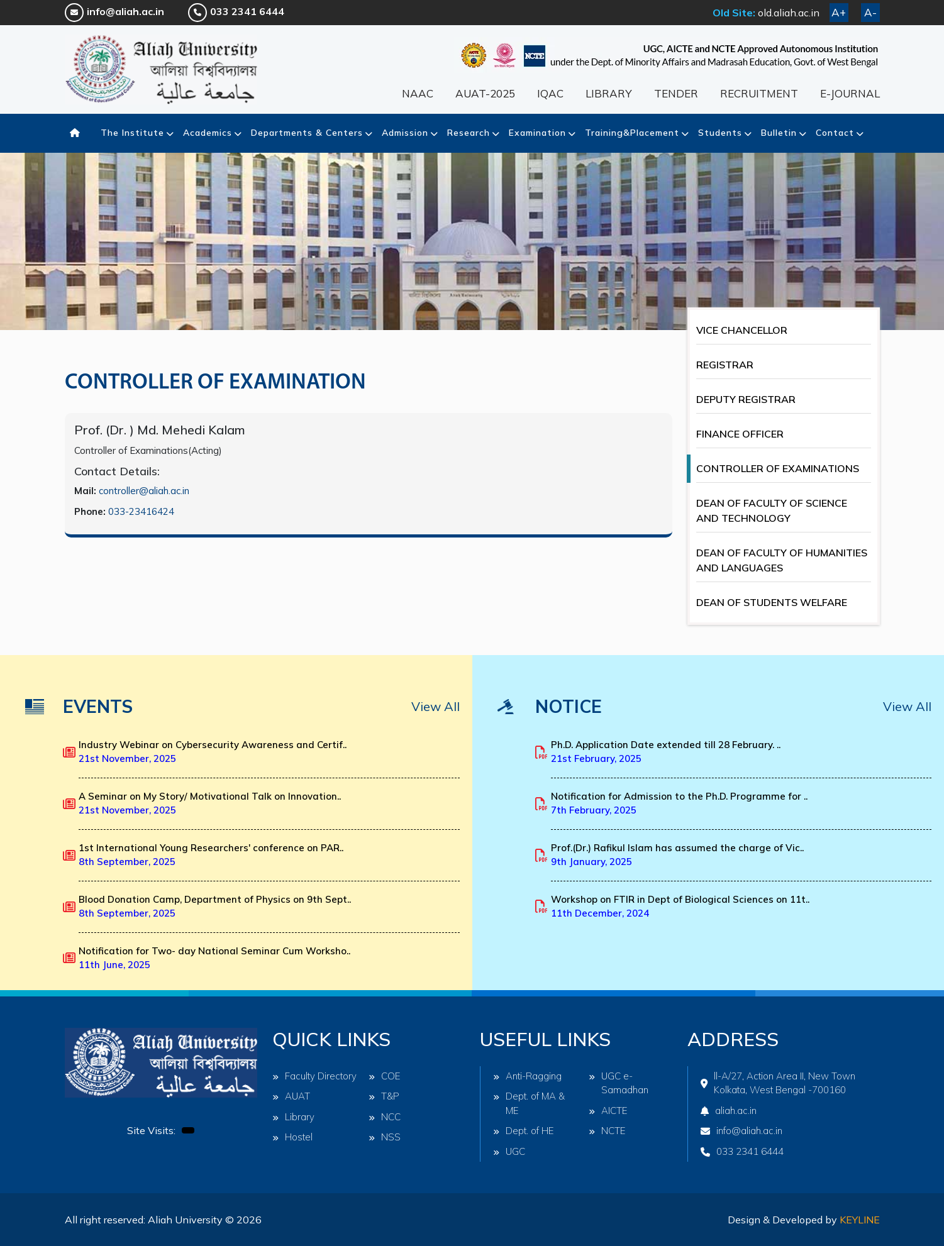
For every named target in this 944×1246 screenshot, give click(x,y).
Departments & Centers (307, 132)
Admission (405, 132)
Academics (207, 132)
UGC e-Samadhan (618, 1083)
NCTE (607, 1131)
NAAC (417, 93)
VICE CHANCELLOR (741, 330)
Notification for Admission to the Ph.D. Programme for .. (679, 803)
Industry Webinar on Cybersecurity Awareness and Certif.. (213, 752)
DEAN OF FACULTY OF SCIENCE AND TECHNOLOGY (771, 510)
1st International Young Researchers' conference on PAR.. (211, 855)
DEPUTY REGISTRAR (746, 399)
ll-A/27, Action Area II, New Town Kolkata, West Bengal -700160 (778, 1083)
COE (385, 1076)
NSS (385, 1137)
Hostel (292, 1137)
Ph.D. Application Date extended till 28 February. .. (665, 752)
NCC (385, 1117)
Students (720, 132)
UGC (509, 1151)
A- (870, 12)
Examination (537, 132)
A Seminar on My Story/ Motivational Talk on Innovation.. (210, 803)
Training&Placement (632, 132)
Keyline (860, 1219)
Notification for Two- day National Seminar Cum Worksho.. (214, 958)
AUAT (291, 1096)
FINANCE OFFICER (740, 433)
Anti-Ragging (527, 1076)
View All (435, 706)
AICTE (608, 1110)
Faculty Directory (314, 1076)
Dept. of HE (523, 1131)
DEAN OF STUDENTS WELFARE (771, 602)
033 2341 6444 (236, 11)
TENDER (676, 93)
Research (468, 132)
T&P (384, 1096)
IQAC (550, 93)
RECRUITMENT (759, 93)
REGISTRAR (724, 364)
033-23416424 (141, 511)
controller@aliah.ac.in (144, 491)
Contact (835, 132)
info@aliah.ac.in (114, 11)
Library (293, 1117)
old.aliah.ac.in (788, 12)
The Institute (132, 132)
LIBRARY (609, 93)
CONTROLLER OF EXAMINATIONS (777, 468)
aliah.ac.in (729, 1110)
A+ (838, 12)
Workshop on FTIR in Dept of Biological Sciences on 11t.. (680, 906)
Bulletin (779, 132)
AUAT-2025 (485, 93)
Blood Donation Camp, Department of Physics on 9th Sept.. (215, 906)
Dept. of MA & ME (529, 1103)
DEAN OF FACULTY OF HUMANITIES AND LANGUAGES (781, 560)
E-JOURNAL (850, 93)
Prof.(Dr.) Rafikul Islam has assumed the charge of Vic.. (677, 855)
